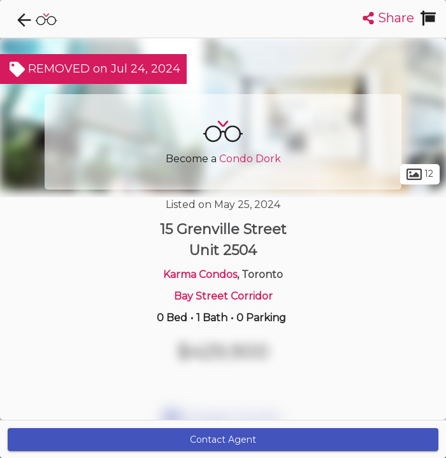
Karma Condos (200, 274)
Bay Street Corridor (223, 296)
